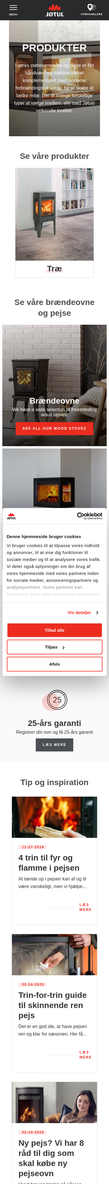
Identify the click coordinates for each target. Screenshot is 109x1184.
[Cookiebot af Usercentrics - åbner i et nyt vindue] (77, 516)
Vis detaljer (79, 612)
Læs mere (54, 745)
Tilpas (55, 646)
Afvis (54, 664)
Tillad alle (54, 630)
